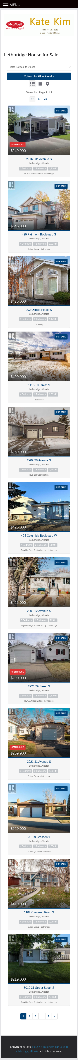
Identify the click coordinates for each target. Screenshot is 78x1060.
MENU (15, 4)
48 (45, 99)
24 (39, 99)
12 (32, 99)
